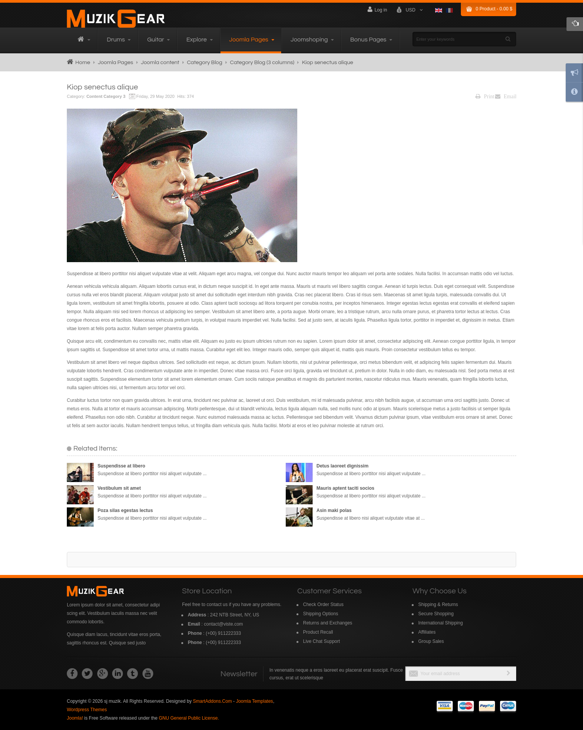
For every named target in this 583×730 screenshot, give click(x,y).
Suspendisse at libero (121, 466)
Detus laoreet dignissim (342, 466)
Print (484, 96)
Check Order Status (323, 604)
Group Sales (431, 641)
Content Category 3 (106, 96)
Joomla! (75, 718)
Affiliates (427, 632)
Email (506, 96)
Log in (377, 9)
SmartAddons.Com (212, 701)
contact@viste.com (223, 624)
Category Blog (204, 62)
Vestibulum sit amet (119, 488)
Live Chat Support (321, 641)
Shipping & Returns (438, 604)
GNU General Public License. (189, 718)
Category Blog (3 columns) (262, 62)
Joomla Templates (254, 701)
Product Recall (318, 632)
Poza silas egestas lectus (125, 510)
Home (82, 62)
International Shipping (440, 623)
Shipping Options (320, 613)
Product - (494, 9)
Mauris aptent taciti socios (345, 488)
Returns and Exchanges (327, 623)
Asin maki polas (333, 510)
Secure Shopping (436, 613)
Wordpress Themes (87, 709)
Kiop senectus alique (102, 87)
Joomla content (160, 62)
